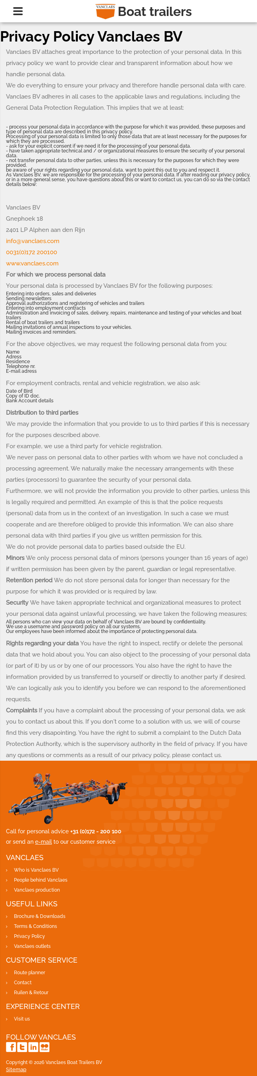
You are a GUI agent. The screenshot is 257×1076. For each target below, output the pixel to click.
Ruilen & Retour (31, 992)
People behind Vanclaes (40, 880)
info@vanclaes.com (32, 241)
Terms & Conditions (35, 926)
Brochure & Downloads (39, 916)
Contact (23, 982)
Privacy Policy (29, 936)
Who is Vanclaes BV (36, 870)
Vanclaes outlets (32, 946)
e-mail (43, 842)
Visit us (22, 1019)
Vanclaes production (37, 890)
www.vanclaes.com (32, 263)
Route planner (29, 972)
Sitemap (16, 1069)
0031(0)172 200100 (31, 252)
